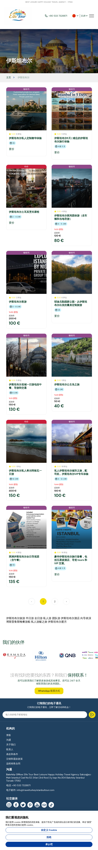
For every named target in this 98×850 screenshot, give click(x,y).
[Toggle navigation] (91, 16)
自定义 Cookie (49, 830)
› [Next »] (66, 601)
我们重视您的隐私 (17, 817)
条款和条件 (12, 754)
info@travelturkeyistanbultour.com (35, 790)
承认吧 (48, 844)
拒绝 (49, 837)
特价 (26, 166)
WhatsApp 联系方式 (49, 690)
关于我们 (11, 744)
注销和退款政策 (14, 758)
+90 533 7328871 (56, 15)
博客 (8, 735)
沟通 (8, 739)
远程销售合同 (13, 763)
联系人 (9, 749)
